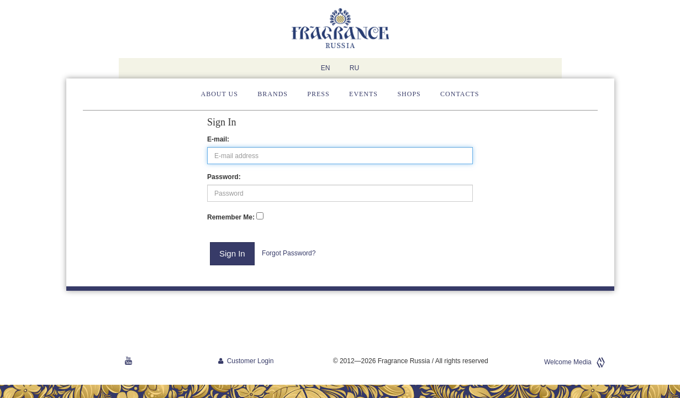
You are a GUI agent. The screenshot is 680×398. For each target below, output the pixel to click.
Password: (224, 177)
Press (318, 94)
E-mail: (218, 139)
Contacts (459, 94)
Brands (272, 94)
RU (354, 68)
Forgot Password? (288, 253)
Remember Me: (231, 217)
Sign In (232, 253)
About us (219, 94)
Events (363, 94)
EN (325, 68)
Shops (408, 94)
